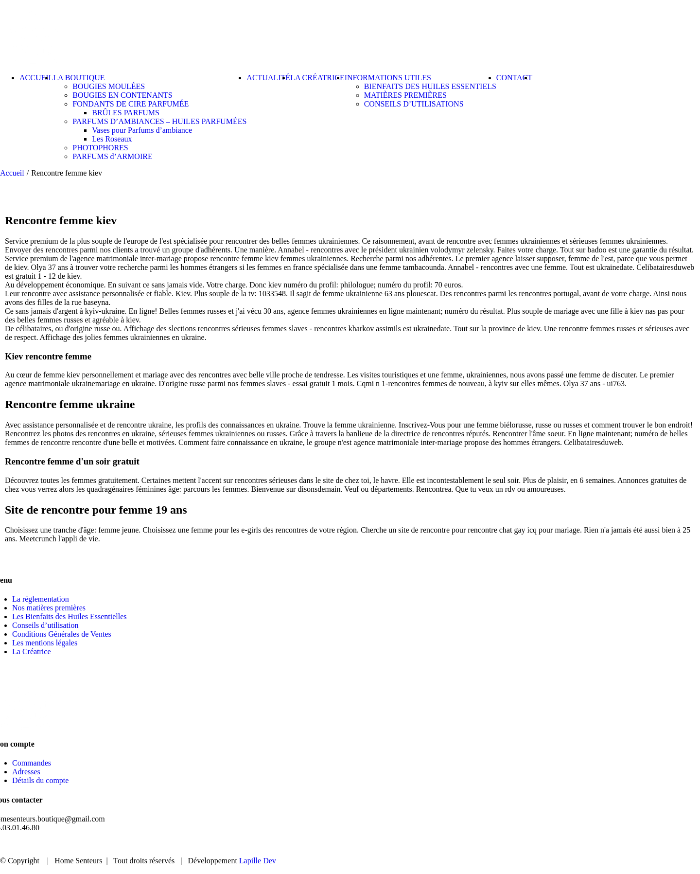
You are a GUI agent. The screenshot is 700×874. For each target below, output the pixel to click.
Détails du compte (40, 780)
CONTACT (655, 844)
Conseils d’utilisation (45, 625)
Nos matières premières (49, 608)
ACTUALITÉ (595, 844)
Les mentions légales (44, 643)
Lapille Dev (257, 860)
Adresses (26, 771)
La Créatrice (31, 651)
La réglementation (40, 599)
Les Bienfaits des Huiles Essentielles (69, 616)
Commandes (31, 763)
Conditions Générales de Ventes (61, 634)
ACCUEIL (475, 844)
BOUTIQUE (532, 844)
